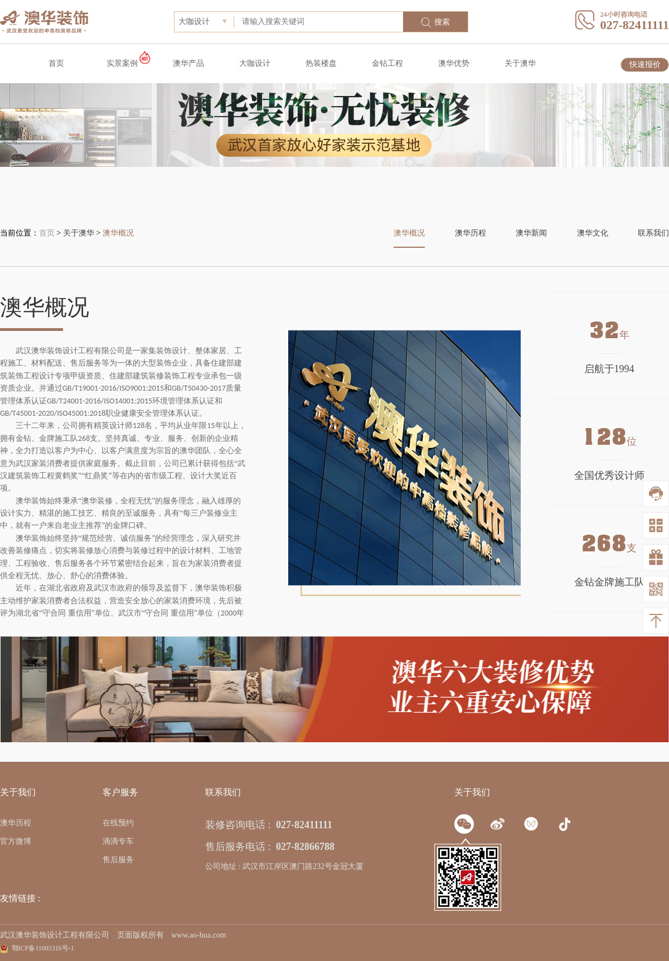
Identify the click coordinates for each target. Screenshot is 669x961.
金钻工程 (387, 63)
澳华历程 (470, 233)
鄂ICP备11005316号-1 (43, 948)
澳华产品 (188, 63)
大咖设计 (254, 63)
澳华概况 (118, 233)
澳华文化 (592, 233)
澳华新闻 (531, 233)
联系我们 (653, 233)
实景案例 (122, 63)
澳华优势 (453, 63)
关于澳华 (520, 63)
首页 (56, 63)
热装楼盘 (321, 63)
